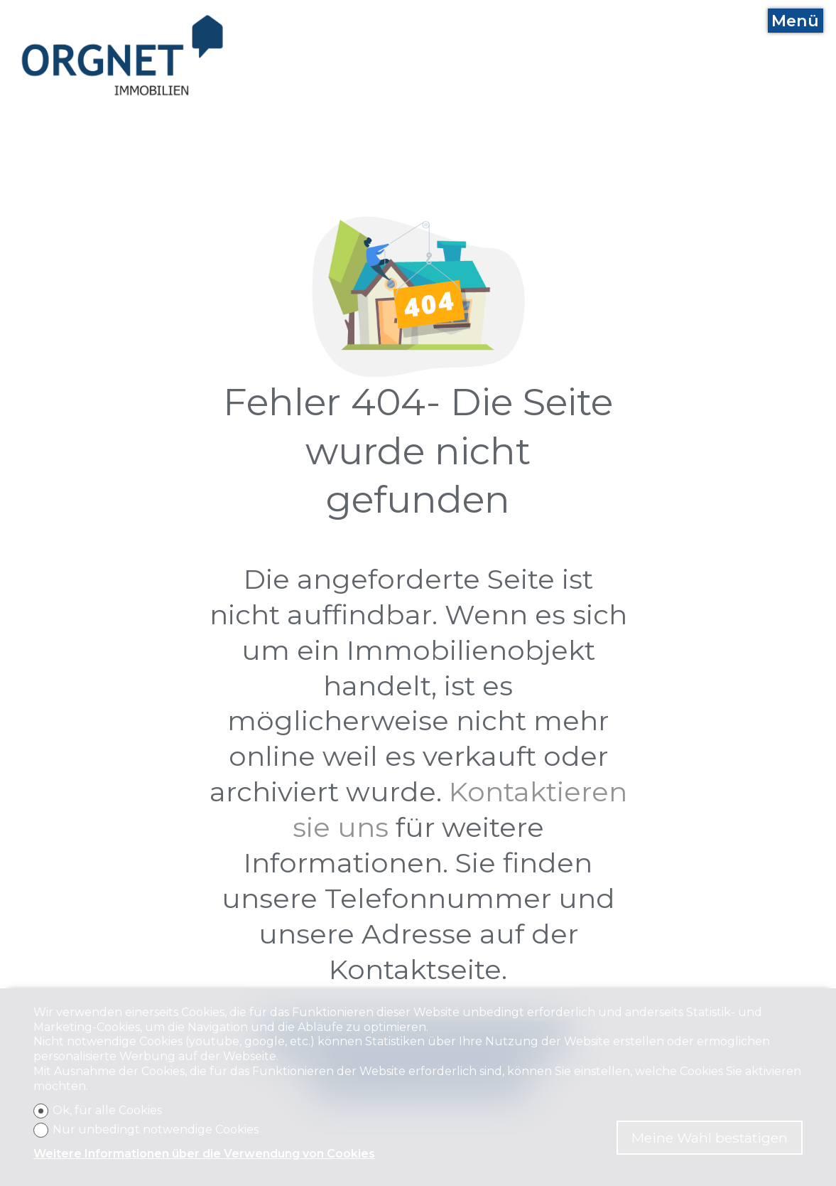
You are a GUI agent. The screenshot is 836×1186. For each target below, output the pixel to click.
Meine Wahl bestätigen (709, 1137)
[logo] (123, 55)
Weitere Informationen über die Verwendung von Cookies (204, 1153)
